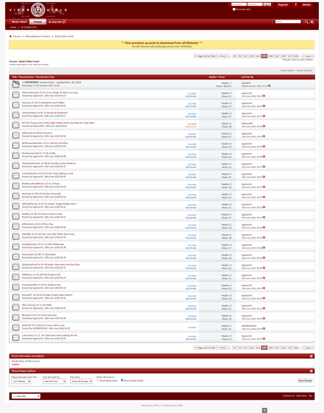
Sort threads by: (51, 377)
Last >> (310, 56)
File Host (75, 377)
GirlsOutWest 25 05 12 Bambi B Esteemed (44, 112)
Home (13, 27)
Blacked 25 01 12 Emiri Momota (39, 315)
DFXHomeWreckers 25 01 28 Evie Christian (45, 143)
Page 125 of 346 (206, 56)
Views (222, 77)
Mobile (307, 4)
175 (290, 56)
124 (258, 56)
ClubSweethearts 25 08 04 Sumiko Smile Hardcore (49, 163)
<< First (221, 56)
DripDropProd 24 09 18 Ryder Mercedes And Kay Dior (51, 264)
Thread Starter (26, 77)
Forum (38, 21)
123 (252, 56)
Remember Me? (242, 9)
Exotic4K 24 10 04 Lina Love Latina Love (43, 325)
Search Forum (303, 70)
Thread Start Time (45, 77)
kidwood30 (38, 126)
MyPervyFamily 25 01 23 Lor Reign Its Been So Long (50, 92)
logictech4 (38, 95)
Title (14, 77)
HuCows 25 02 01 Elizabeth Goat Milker (43, 102)
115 (245, 56)
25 (234, 56)
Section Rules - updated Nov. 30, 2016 (60, 82)
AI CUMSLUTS (28, 27)
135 (283, 56)
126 (271, 56)
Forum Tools (286, 70)
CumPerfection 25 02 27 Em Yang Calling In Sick (47, 173)
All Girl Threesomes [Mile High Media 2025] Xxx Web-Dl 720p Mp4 (58, 122)
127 (277, 56)
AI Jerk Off (57, 22)
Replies (213, 77)
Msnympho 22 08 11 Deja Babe (39, 254)
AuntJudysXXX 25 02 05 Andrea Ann (41, 284)
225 (296, 56)
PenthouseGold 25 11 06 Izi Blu (39, 153)
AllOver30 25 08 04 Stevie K (37, 132)
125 (264, 56)
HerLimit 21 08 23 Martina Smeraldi (41, 193)
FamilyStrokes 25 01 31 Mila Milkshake (43, 244)
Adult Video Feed (29, 61)
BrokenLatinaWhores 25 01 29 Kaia (41, 183)
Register (283, 4)
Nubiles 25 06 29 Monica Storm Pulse (42, 213)
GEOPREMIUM (40, 328)
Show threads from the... (25, 377)
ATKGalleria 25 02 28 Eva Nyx (37, 223)
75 (239, 56)
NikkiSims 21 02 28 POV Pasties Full (41, 274)
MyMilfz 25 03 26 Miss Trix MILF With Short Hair (48, 234)
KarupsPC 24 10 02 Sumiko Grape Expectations (47, 294)
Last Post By (248, 77)
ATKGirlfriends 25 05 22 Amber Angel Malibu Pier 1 (49, 203)
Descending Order (132, 380)
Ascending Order (107, 380)
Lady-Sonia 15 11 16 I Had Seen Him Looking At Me (49, 335)
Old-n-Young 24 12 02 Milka (37, 304)
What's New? (19, 21)
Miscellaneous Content (37, 36)
